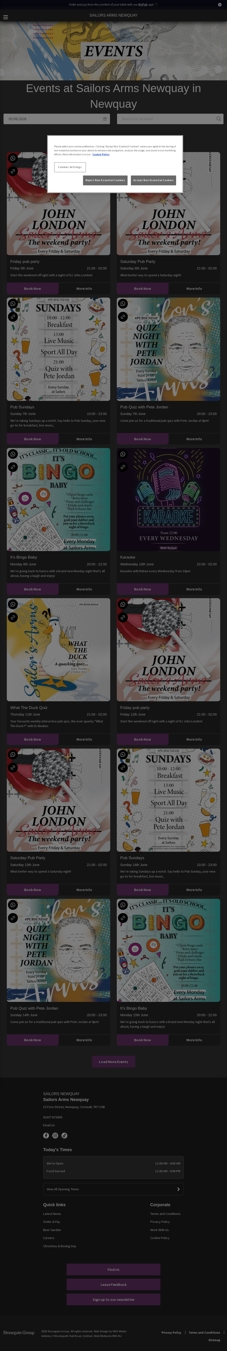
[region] (115, 164)
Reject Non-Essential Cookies (105, 180)
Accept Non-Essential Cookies (153, 180)
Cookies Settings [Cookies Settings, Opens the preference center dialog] (70, 167)
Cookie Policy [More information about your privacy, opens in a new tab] (101, 154)
